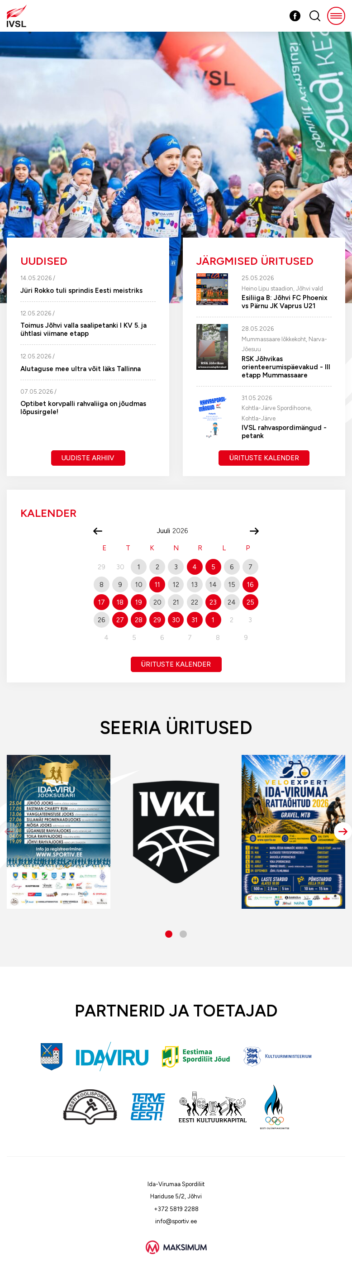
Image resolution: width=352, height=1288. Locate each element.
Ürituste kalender (264, 458)
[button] (343, 831)
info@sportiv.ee (176, 1221)
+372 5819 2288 (176, 1209)
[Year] (183, 530)
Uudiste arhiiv (88, 458)
